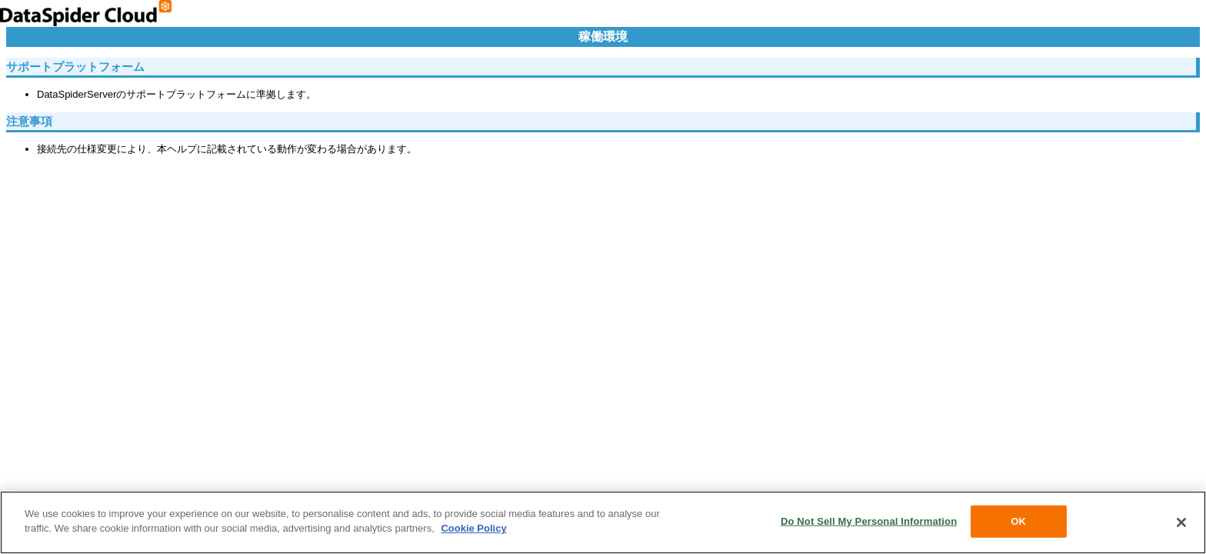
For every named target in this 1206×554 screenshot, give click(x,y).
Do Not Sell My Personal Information (869, 521)
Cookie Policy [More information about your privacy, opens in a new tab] (473, 528)
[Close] (1181, 522)
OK (1018, 521)
